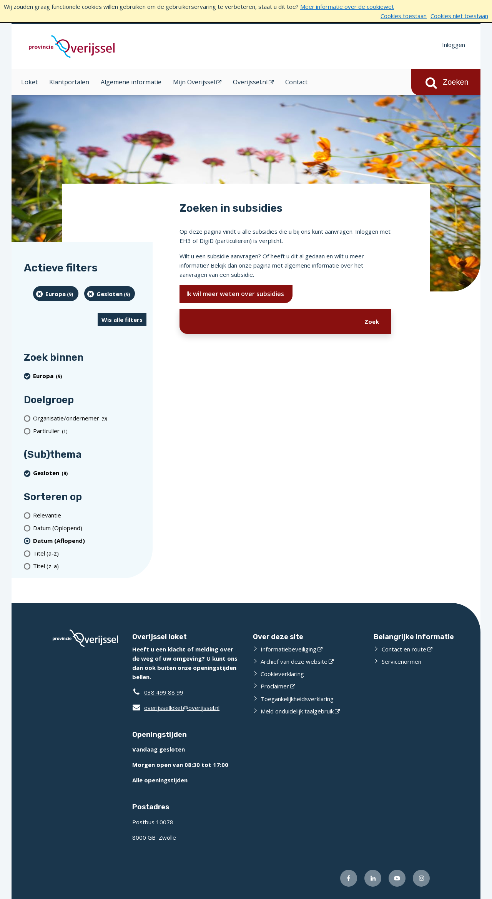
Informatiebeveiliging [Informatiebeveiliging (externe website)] (288, 649)
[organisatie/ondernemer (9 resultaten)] (89, 418)
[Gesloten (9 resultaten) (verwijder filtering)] (109, 293)
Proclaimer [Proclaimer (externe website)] (275, 686)
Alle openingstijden (160, 780)
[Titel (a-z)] (89, 553)
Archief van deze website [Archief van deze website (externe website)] (294, 661)
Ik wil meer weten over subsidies (236, 294)
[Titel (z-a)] (89, 565)
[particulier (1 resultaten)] (89, 430)
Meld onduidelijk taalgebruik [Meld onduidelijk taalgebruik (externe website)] (297, 711)
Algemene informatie (131, 82)
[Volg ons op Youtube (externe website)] (397, 878)
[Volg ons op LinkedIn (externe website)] (372, 878)
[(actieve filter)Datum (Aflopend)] (89, 540)
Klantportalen (69, 82)
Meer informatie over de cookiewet (347, 6)
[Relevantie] (89, 515)
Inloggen (453, 45)
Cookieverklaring (282, 674)
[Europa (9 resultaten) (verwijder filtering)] (55, 293)
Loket (29, 82)
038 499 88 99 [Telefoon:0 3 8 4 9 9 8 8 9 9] (163, 692)
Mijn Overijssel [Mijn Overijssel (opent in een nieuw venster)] (194, 82)
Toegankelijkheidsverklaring (297, 699)
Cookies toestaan (404, 16)
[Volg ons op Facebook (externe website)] (348, 878)
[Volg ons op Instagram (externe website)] (421, 878)
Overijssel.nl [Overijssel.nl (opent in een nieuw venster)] (250, 82)
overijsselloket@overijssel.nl (175, 707)
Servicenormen (401, 661)
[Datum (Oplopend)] (89, 527)
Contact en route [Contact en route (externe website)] (404, 649)
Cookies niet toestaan (459, 16)
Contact (296, 82)
